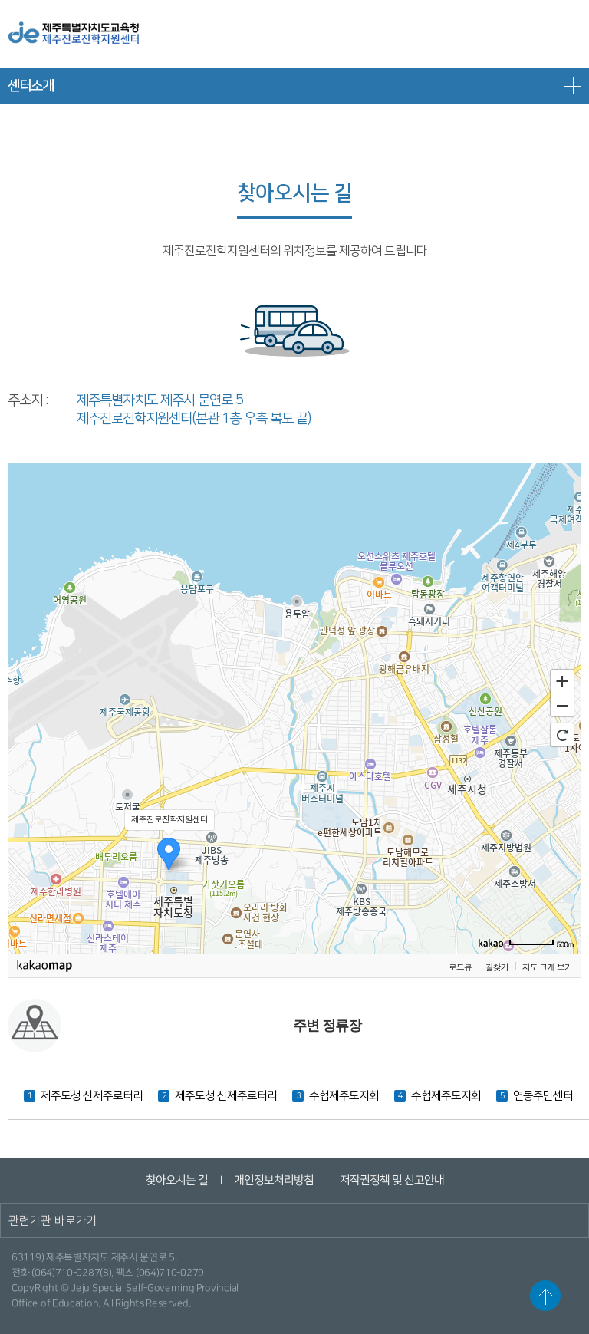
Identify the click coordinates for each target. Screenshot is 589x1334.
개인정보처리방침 (273, 1180)
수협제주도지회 (344, 1095)
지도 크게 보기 (547, 966)
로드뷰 (460, 966)
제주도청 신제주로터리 (92, 1095)
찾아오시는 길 (176, 1180)
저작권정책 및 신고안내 (391, 1180)
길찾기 (496, 966)
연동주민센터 (543, 1095)
